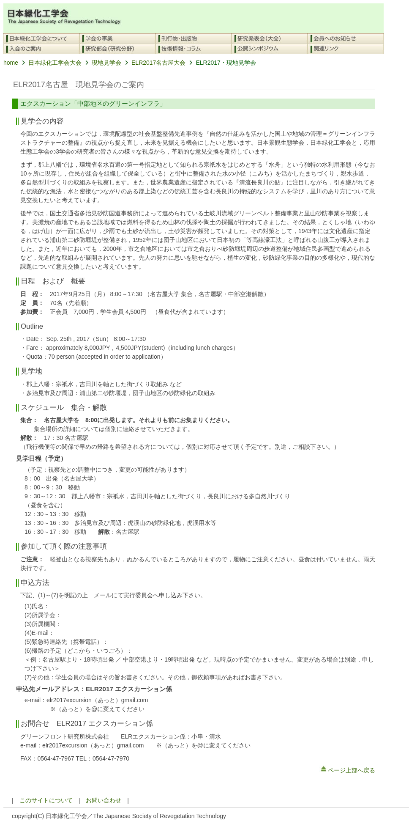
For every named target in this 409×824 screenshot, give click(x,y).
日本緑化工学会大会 (50, 62)
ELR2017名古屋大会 (153, 62)
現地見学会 (101, 62)
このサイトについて (46, 800)
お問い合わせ (103, 800)
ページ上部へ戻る (347, 770)
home (10, 62)
